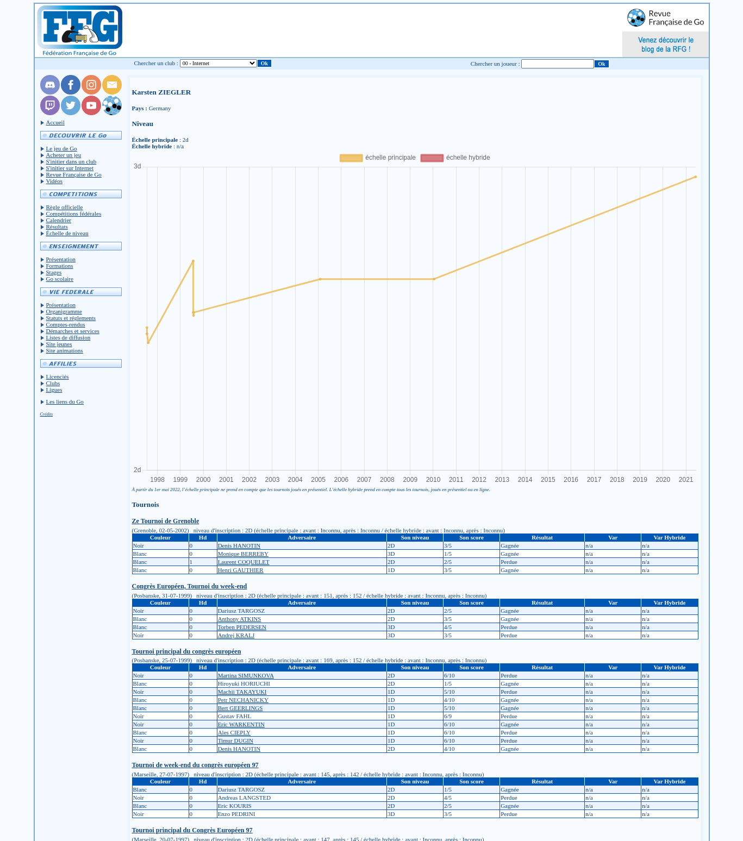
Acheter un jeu (64, 155)
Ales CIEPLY (234, 732)
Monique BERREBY (243, 553)
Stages (54, 272)
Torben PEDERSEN (242, 627)
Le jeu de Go (61, 148)
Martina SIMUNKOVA (246, 675)
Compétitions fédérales (74, 213)
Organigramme (64, 311)
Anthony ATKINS (239, 619)
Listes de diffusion (68, 337)
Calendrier (58, 220)
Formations (59, 265)
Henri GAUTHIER (241, 570)
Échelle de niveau (67, 233)
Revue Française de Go (74, 174)
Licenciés (57, 376)
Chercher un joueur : (495, 63)
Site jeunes (59, 344)
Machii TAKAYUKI (242, 691)
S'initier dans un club (71, 161)
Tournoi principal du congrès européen (186, 651)
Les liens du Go (65, 401)
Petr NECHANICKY (243, 699)
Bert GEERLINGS (240, 708)
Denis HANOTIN (239, 545)
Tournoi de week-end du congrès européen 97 (195, 765)
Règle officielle (64, 207)
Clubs (53, 383)
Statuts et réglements (71, 318)
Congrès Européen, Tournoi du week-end (189, 586)
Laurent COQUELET (244, 561)
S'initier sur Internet (70, 168)
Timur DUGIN (235, 740)
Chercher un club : (156, 63)
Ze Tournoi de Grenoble (165, 521)
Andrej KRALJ (236, 635)
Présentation (61, 259)
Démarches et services (72, 331)
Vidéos (54, 181)
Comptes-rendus (65, 324)
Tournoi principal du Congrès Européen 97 (192, 830)
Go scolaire (59, 278)
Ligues (54, 389)
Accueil (55, 122)
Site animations (64, 350)
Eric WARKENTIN (241, 724)
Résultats (57, 226)
